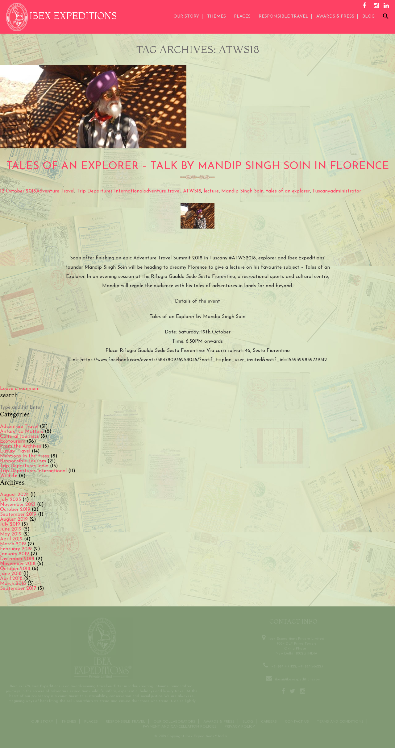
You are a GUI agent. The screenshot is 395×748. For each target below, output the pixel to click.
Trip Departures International (110, 191)
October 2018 (15, 568)
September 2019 (18, 514)
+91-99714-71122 (283, 665)
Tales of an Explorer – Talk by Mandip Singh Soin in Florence (197, 166)
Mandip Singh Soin (242, 191)
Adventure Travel (55, 191)
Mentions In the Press (24, 456)
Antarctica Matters (21, 431)
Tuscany (321, 191)
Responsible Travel (283, 16)
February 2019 (16, 549)
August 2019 (14, 519)
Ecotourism (12, 441)
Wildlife (8, 475)
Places (242, 16)
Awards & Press (219, 721)
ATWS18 (192, 191)
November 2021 (17, 504)
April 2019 (11, 539)
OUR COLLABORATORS (174, 721)
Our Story (186, 16)
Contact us (297, 721)
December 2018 (17, 558)
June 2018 (11, 573)
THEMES (216, 16)
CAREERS (269, 721)
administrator (345, 191)
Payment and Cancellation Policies (180, 726)
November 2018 (17, 563)
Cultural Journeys (19, 436)
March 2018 (13, 583)
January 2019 (14, 554)
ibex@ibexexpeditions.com (298, 678)
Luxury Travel (15, 451)
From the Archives (20, 446)
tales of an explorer (288, 191)
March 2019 (13, 544)
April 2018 (11, 578)
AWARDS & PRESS (335, 16)
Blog (368, 16)
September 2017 (18, 588)
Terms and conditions (340, 721)
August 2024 (14, 494)
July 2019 (10, 524)
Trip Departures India (24, 466)
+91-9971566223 (310, 665)
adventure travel (162, 191)
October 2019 (15, 509)
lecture (211, 191)
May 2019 (11, 534)
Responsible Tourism (23, 461)
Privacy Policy (240, 726)
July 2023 (10, 499)
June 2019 (11, 529)
